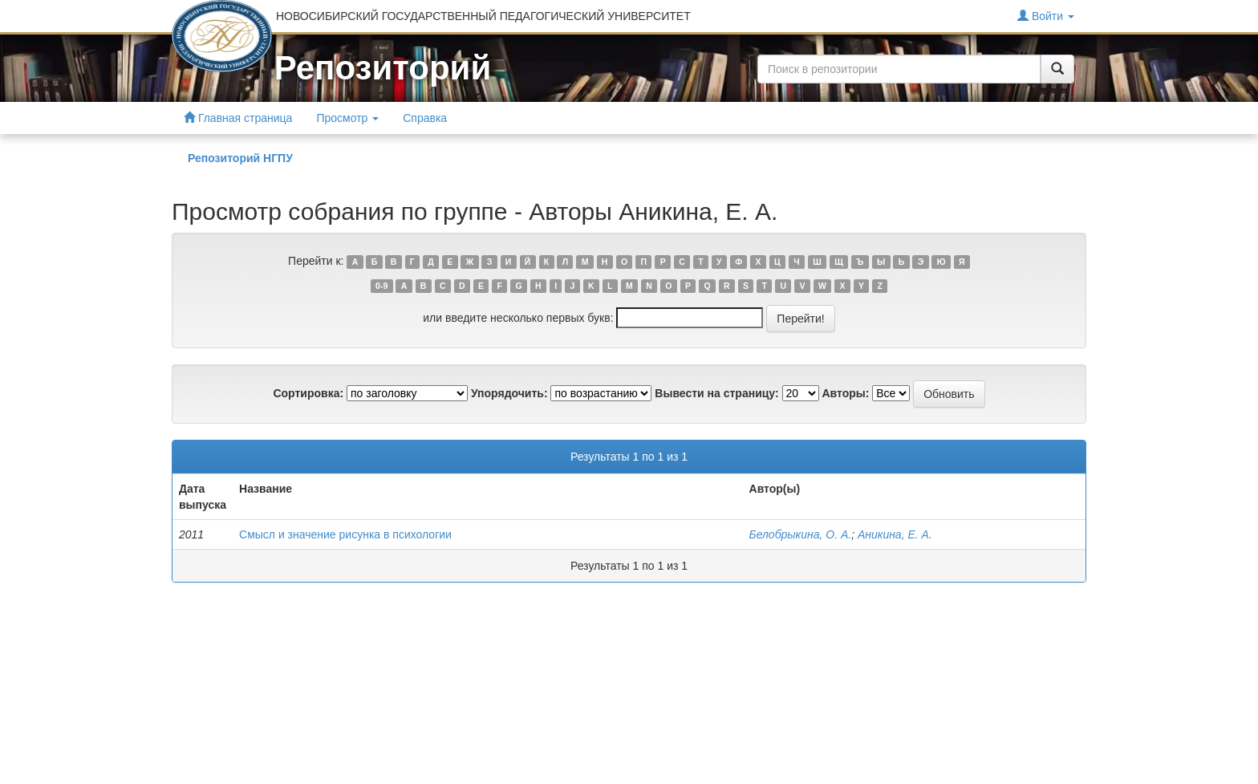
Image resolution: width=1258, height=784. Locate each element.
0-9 (381, 285)
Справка (425, 118)
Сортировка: (308, 393)
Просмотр (347, 118)
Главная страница (238, 117)
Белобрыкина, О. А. (800, 534)
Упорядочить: (509, 393)
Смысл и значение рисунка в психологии (345, 534)
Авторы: (845, 393)
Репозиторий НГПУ (240, 158)
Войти (1045, 15)
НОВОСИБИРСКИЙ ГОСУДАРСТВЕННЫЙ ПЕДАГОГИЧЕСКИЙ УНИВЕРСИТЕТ (483, 16)
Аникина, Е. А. (895, 534)
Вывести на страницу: (716, 393)
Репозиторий (382, 68)
